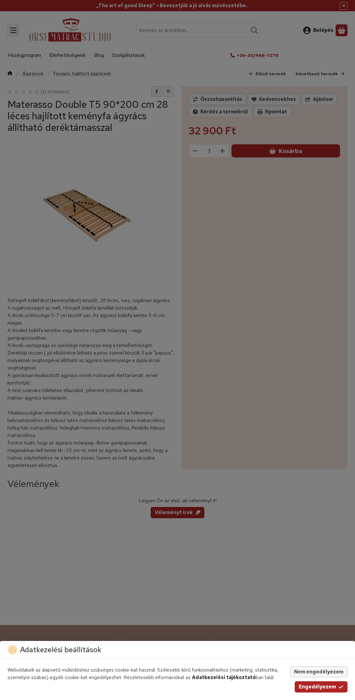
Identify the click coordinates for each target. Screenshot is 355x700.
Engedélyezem (321, 686)
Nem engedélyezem (318, 671)
